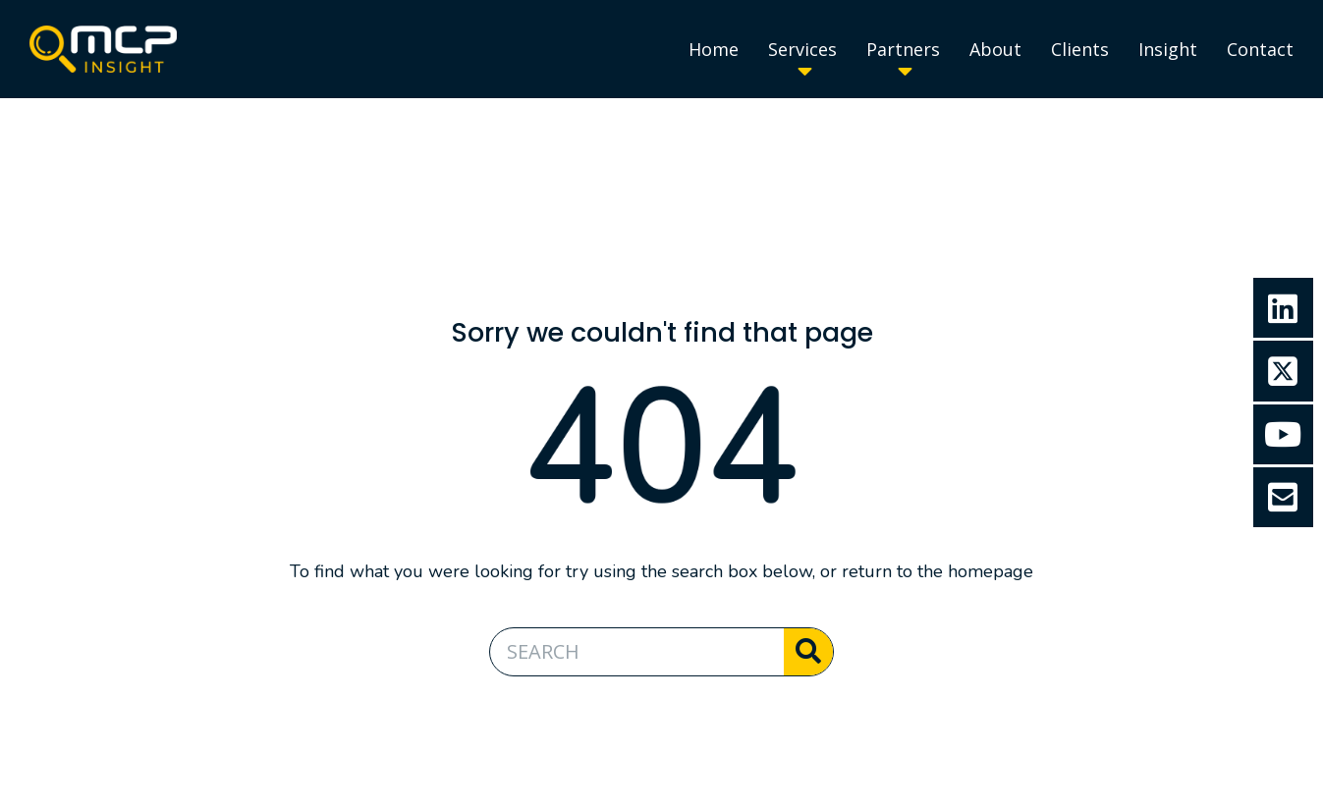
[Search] (808, 651)
